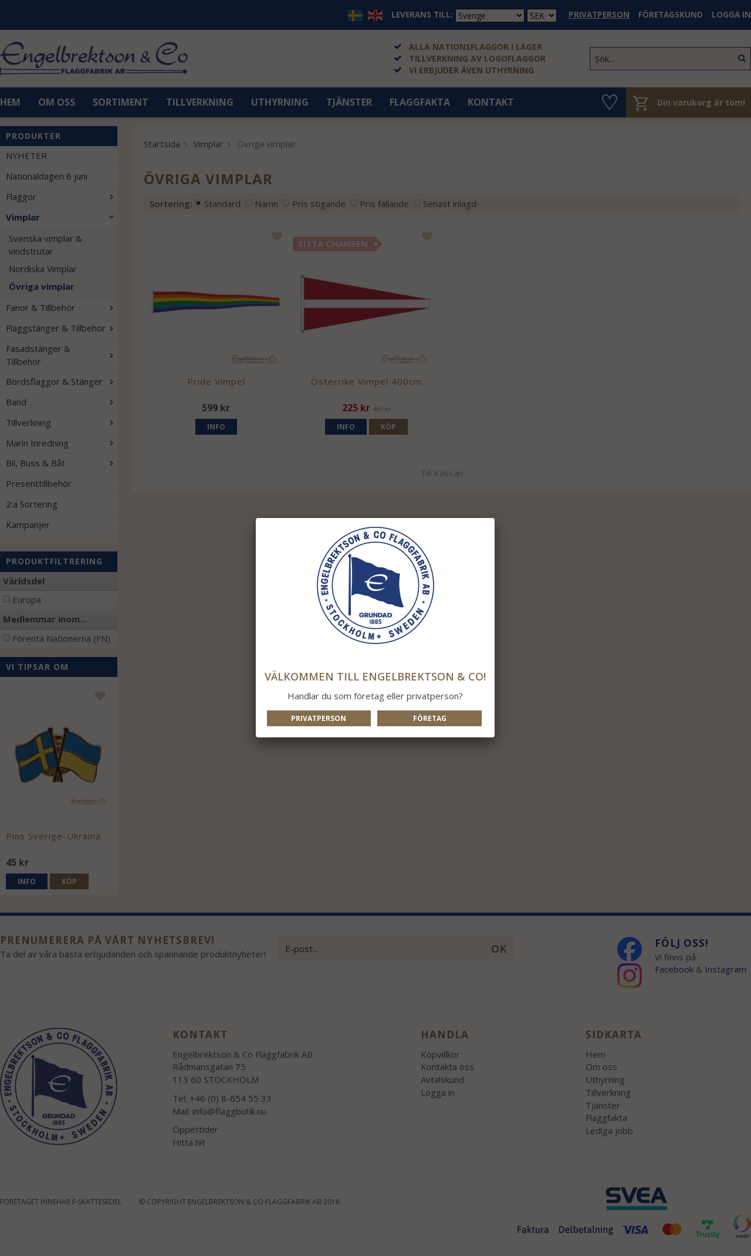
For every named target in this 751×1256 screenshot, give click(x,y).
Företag (429, 718)
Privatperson (318, 718)
